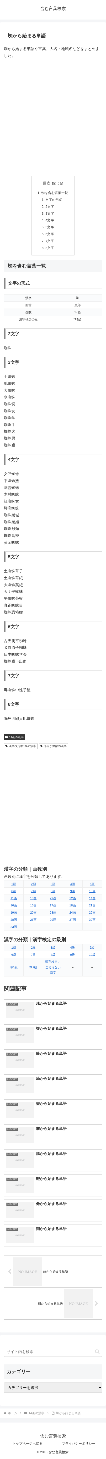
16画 (14, 905)
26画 (33, 919)
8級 (53, 954)
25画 (92, 912)
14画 (92, 898)
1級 (13, 947)
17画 (53, 905)
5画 (92, 884)
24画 (72, 912)
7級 (33, 954)
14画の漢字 (14, 737)
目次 (47, 183)
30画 (92, 919)
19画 (14, 912)
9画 (72, 891)
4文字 (49, 220)
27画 (72, 919)
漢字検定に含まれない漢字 (53, 967)
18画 (72, 905)
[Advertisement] (53, 117)
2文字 (49, 206)
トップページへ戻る (27, 1443)
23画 (53, 912)
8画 (53, 891)
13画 (33, 898)
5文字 (49, 227)
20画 (33, 912)
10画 (92, 891)
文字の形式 (53, 200)
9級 (72, 954)
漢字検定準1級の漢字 (20, 746)
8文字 (49, 248)
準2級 (33, 967)
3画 (53, 884)
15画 (33, 905)
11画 (14, 898)
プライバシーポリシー (78, 1443)
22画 (53, 898)
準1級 (14, 967)
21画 (92, 905)
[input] (53, 1352)
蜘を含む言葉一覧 (54, 193)
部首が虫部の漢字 (53, 746)
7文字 (49, 241)
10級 (92, 954)
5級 (92, 947)
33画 (14, 927)
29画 (53, 919)
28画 (14, 919)
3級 (53, 947)
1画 (13, 884)
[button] (97, 1351)
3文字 (49, 213)
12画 (72, 898)
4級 (72, 947)
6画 (13, 891)
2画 (33, 884)
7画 (33, 891)
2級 (33, 947)
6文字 (49, 234)
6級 (13, 954)
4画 (72, 884)
